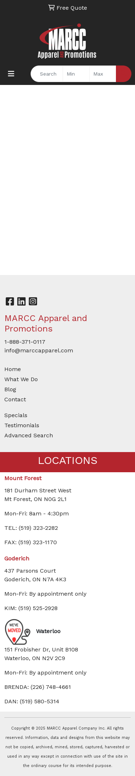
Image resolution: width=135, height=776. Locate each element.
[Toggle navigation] (11, 74)
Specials (15, 415)
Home (12, 369)
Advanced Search (28, 435)
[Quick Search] (47, 74)
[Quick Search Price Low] (76, 74)
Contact (15, 399)
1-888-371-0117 (24, 341)
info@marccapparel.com (38, 350)
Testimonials (21, 425)
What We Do (21, 379)
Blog (10, 389)
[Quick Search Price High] (102, 74)
